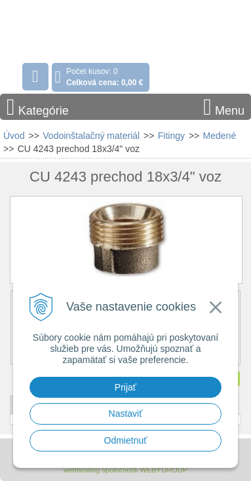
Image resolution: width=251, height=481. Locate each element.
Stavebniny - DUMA (84, 29)
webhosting (82, 470)
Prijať (125, 387)
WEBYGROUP (164, 470)
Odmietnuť (125, 440)
